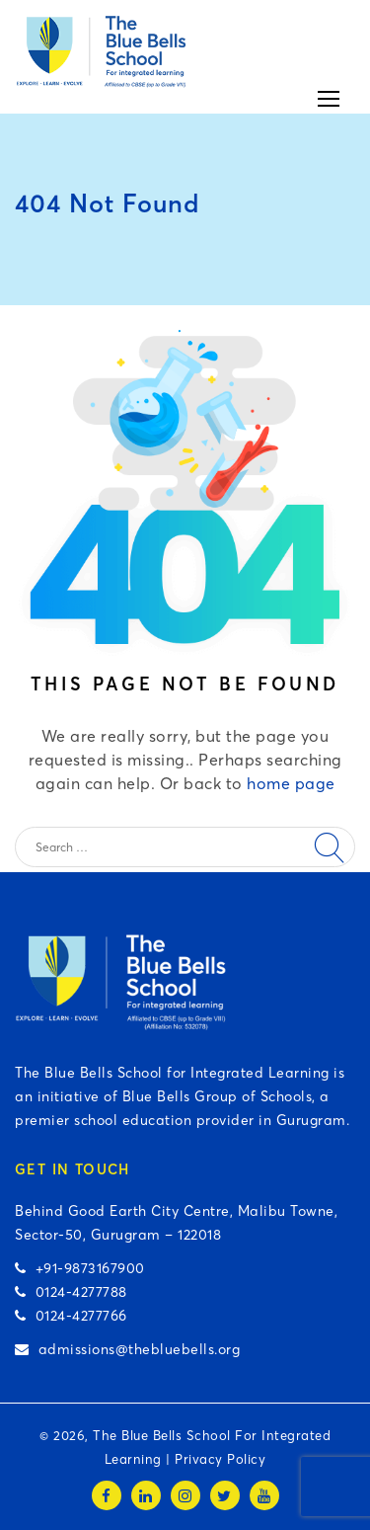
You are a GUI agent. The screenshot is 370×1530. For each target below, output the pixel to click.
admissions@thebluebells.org (127, 1349)
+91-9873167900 (80, 1268)
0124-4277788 (71, 1292)
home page (291, 783)
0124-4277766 (71, 1316)
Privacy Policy (220, 1459)
